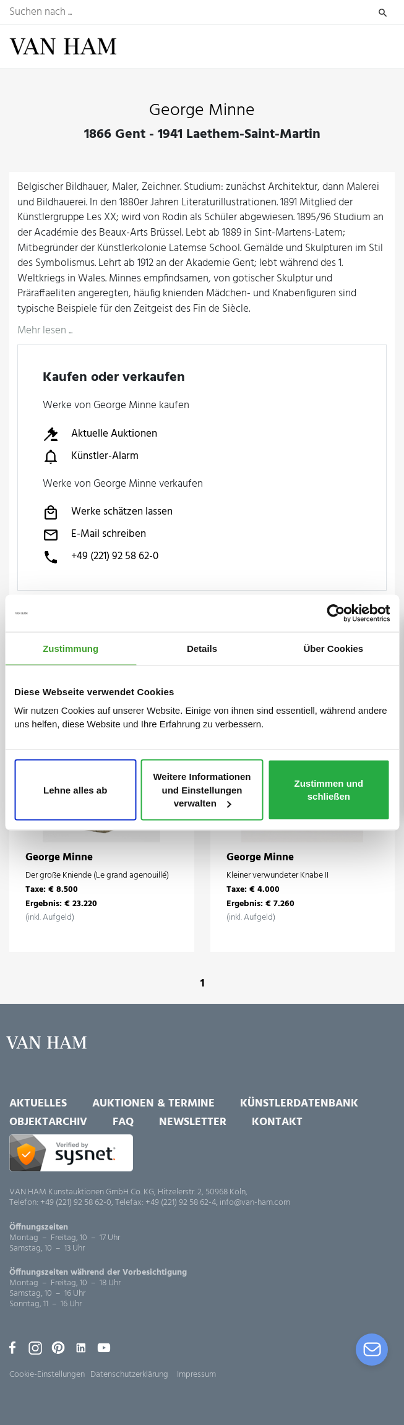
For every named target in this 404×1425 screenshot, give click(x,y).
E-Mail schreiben (94, 535)
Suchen (382, 12)
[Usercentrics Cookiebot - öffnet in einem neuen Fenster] (336, 613)
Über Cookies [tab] (333, 648)
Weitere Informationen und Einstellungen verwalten (202, 789)
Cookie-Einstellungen (47, 1374)
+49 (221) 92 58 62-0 (100, 557)
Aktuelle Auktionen (100, 434)
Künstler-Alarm (91, 456)
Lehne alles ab (75, 789)
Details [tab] (202, 648)
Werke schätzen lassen (108, 513)
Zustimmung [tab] (70, 648)
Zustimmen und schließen (329, 789)
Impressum (196, 1374)
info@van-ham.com (255, 1203)
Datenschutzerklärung (129, 1374)
